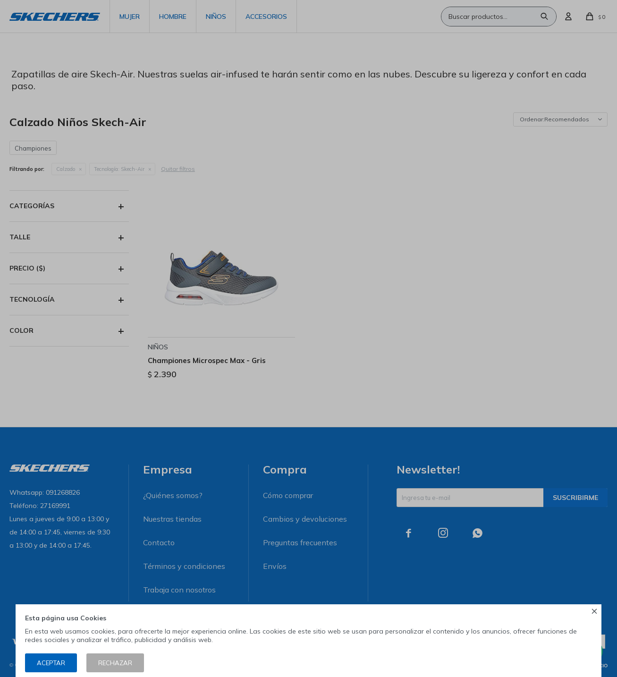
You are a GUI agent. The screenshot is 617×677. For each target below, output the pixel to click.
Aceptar (51, 663)
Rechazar (115, 663)
